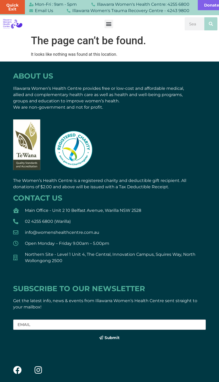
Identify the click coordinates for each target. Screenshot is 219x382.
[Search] (210, 23)
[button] (109, 24)
